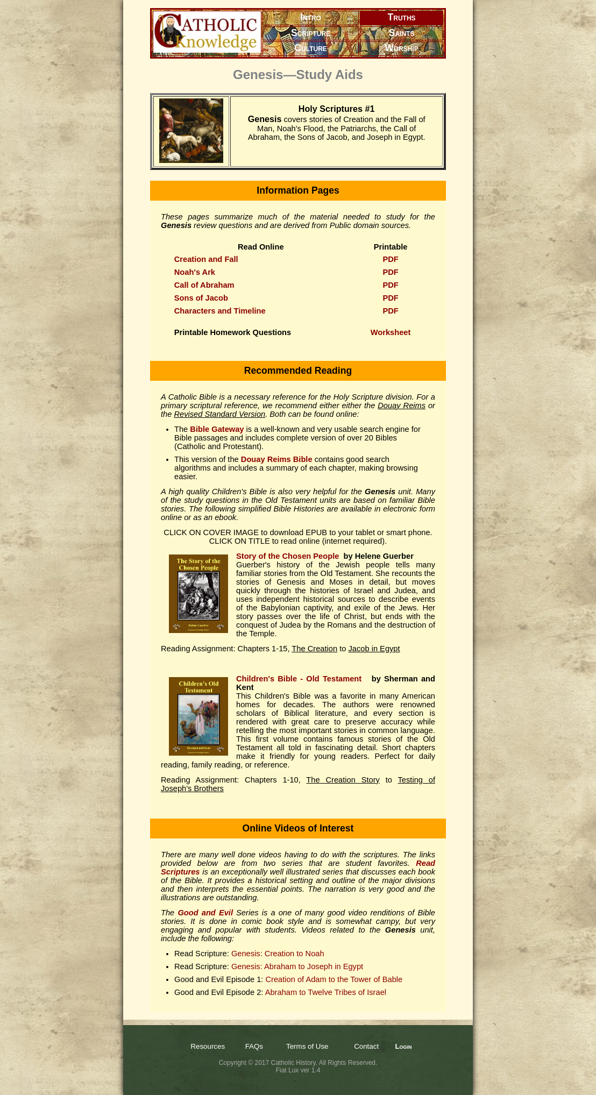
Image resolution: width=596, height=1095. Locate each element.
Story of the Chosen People (287, 556)
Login (403, 1046)
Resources (207, 1046)
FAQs (254, 1046)
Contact (366, 1046)
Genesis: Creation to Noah (277, 953)
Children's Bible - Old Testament (300, 678)
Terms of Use (307, 1046)
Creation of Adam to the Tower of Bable (333, 979)
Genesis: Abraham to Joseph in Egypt (297, 966)
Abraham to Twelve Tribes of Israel (325, 992)
